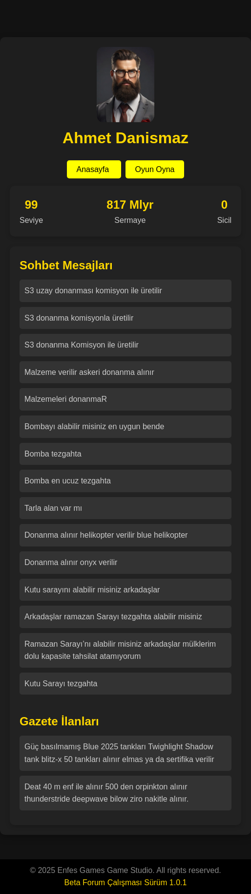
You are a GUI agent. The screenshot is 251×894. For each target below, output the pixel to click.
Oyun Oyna (155, 169)
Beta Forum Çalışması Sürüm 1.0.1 (125, 882)
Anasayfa (94, 169)
